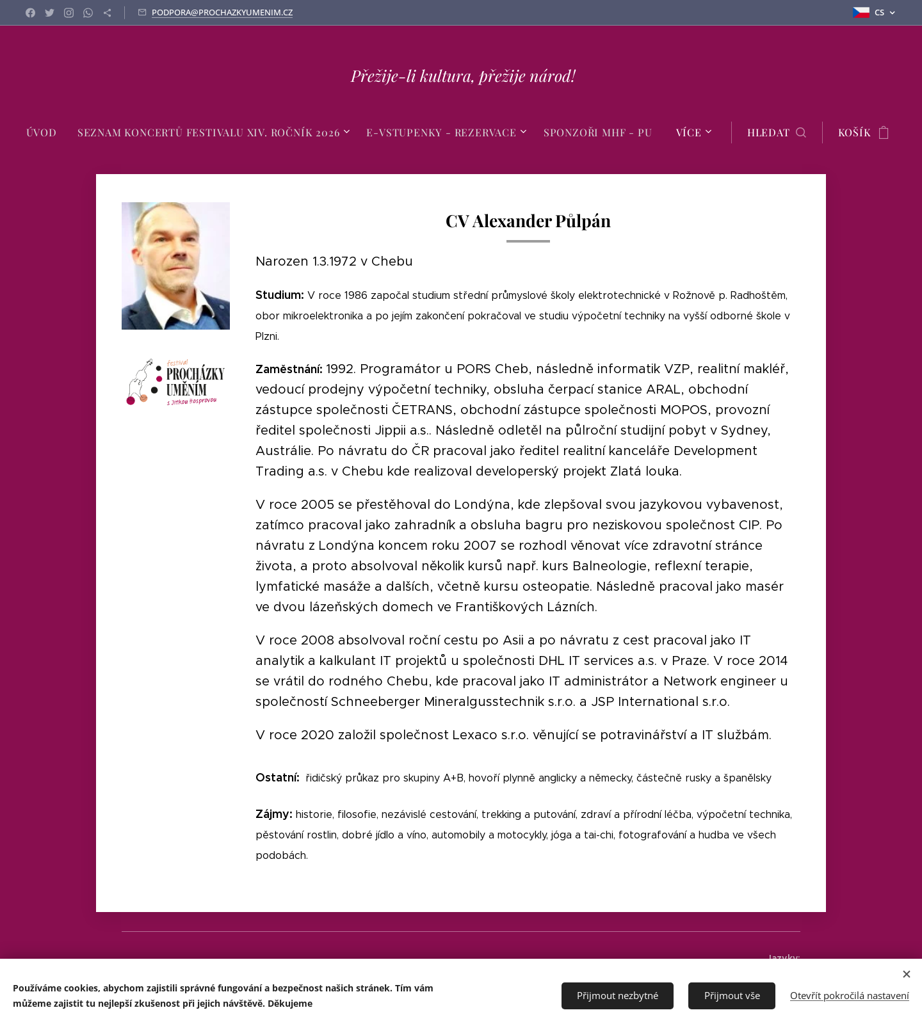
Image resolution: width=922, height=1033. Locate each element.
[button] (776, 132)
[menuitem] (46, 132)
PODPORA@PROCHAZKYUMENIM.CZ (222, 12)
